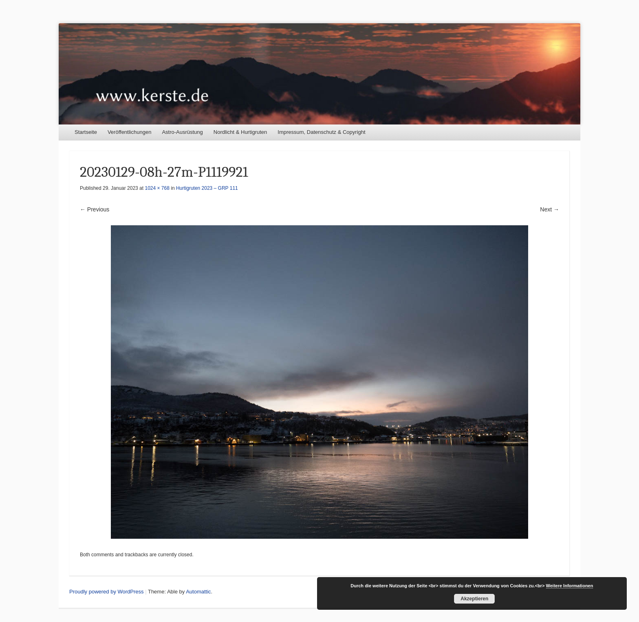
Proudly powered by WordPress (106, 592)
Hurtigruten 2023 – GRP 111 (207, 188)
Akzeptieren (474, 599)
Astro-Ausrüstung (182, 132)
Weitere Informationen (569, 585)
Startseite (86, 132)
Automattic (198, 592)
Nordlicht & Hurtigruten (240, 132)
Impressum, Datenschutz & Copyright (321, 132)
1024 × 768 (157, 188)
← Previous (94, 209)
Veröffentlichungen (129, 132)
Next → (549, 209)
